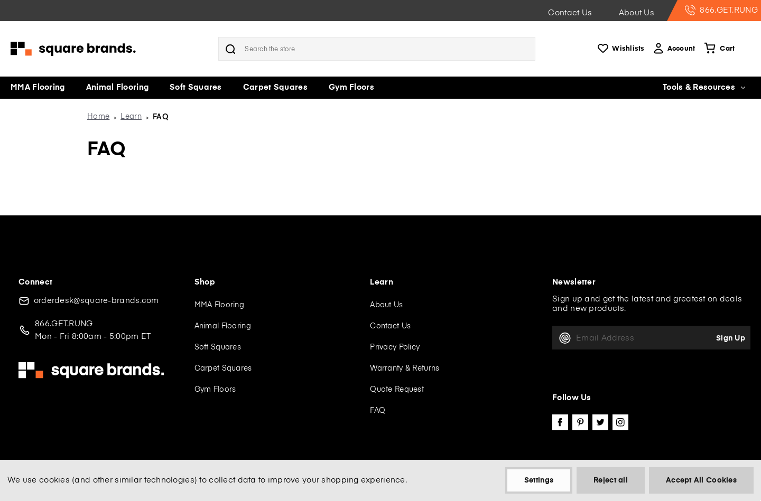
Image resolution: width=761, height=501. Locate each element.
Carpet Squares (275, 87)
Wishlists (620, 48)
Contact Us (570, 13)
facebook (560, 422)
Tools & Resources (704, 87)
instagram (620, 422)
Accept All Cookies (701, 480)
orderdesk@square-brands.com (96, 301)
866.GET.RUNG (721, 10)
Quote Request (397, 389)
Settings (538, 480)
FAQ (377, 410)
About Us (636, 13)
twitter (600, 422)
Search (230, 49)
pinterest (580, 422)
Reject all (610, 480)
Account (673, 48)
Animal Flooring (117, 87)
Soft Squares (196, 87)
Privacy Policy (395, 347)
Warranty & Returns (404, 368)
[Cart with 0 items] (718, 48)
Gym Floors (351, 87)
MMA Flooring (38, 87)
